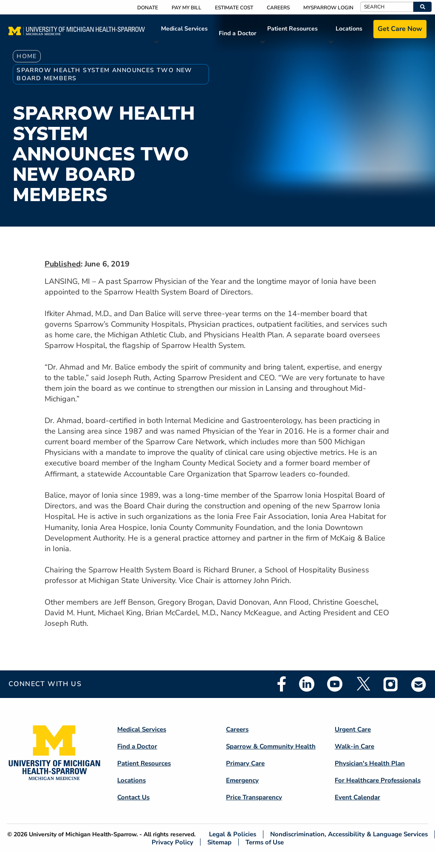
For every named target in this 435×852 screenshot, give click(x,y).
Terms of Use (265, 842)
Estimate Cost (234, 7)
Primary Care (245, 763)
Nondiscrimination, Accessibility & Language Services (349, 834)
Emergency (242, 780)
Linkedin (306, 684)
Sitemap (219, 842)
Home (27, 56)
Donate (147, 7)
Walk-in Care (354, 746)
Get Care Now (400, 29)
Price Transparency (254, 797)
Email (419, 684)
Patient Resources (292, 29)
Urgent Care (353, 729)
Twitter (362, 684)
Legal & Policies (232, 834)
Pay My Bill (186, 7)
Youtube (334, 684)
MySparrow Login (328, 7)
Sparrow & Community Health (271, 746)
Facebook (281, 684)
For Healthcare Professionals (378, 780)
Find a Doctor (237, 33)
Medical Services (184, 29)
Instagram (390, 684)
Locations (349, 29)
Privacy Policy (172, 842)
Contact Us (133, 797)
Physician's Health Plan (370, 763)
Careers (278, 7)
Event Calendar (357, 797)
